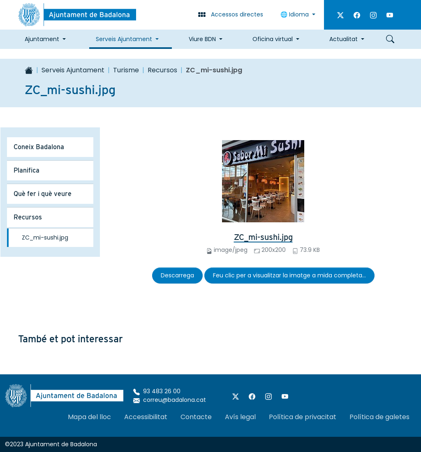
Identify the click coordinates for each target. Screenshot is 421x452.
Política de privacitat (302, 417)
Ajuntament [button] (42, 39)
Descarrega (177, 275)
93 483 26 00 (156, 391)
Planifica (26, 170)
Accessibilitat (145, 417)
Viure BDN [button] (202, 39)
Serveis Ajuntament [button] (124, 39)
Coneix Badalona (39, 147)
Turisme (126, 70)
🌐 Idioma (295, 14)
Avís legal (240, 417)
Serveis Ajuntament (73, 70)
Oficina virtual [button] (272, 39)
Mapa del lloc (89, 417)
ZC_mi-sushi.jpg (263, 237)
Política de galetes (379, 417)
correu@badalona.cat (169, 400)
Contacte (196, 417)
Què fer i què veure (43, 194)
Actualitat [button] (343, 39)
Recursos (162, 70)
